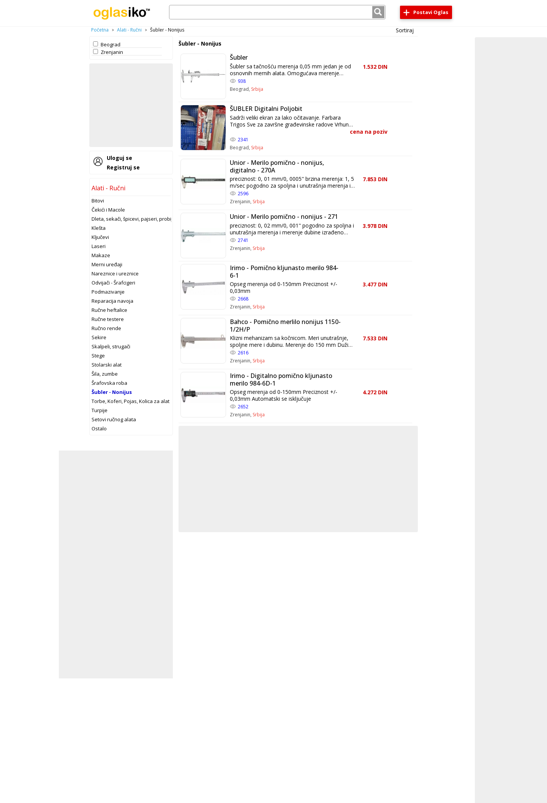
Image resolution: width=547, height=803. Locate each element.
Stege (98, 355)
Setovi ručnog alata (114, 419)
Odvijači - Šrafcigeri (113, 282)
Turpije (100, 410)
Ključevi (100, 237)
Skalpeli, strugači (111, 346)
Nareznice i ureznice (115, 273)
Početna (100, 30)
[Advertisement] (131, 105)
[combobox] (277, 12)
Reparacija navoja (112, 300)
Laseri (99, 246)
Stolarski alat (107, 364)
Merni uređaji (107, 264)
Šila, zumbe (105, 373)
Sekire (99, 337)
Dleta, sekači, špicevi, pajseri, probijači (135, 218)
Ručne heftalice (109, 310)
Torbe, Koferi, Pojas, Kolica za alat (130, 401)
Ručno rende (106, 328)
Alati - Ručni (129, 30)
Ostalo (99, 428)
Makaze (101, 255)
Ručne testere (108, 319)
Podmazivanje (108, 291)
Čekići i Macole (108, 209)
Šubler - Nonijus (112, 392)
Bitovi (98, 200)
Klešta (99, 227)
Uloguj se (119, 157)
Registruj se (123, 167)
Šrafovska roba (109, 382)
